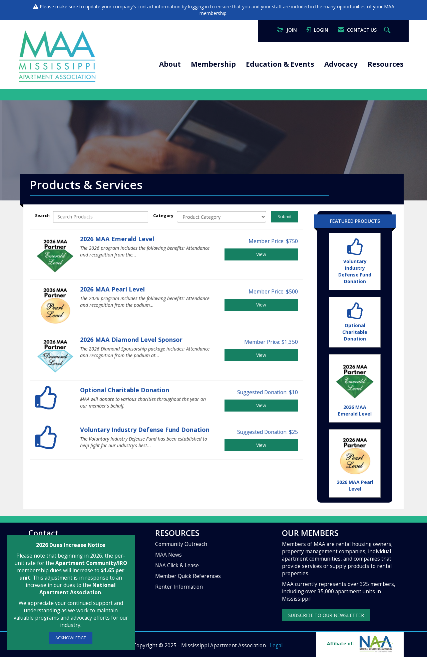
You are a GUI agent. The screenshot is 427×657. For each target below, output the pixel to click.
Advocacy (341, 64)
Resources (386, 64)
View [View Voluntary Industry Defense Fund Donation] (261, 445)
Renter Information (179, 586)
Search (42, 215)
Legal (276, 645)
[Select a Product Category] (221, 216)
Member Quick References (188, 576)
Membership (213, 64)
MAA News (168, 554)
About (170, 64)
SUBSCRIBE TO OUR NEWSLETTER (326, 615)
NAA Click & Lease (177, 565)
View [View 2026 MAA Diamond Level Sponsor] (261, 355)
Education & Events (280, 64)
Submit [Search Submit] (285, 216)
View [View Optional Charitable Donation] (261, 405)
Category (163, 215)
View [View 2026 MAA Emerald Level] (261, 254)
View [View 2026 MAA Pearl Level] (261, 304)
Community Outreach (181, 544)
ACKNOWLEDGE (70, 638)
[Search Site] (388, 30)
